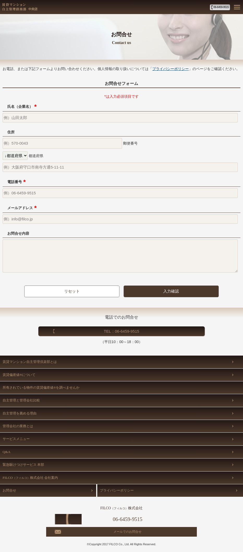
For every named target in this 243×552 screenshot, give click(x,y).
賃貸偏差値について (19, 375)
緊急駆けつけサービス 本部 (23, 465)
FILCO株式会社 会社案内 (30, 478)
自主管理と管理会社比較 (21, 400)
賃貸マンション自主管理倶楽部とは (30, 362)
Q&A (6, 452)
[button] (236, 7)
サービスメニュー (16, 439)
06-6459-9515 (221, 7)
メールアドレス (22, 208)
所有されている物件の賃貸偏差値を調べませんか (41, 387)
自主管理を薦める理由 (20, 413)
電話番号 (16, 182)
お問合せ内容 (18, 233)
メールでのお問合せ (127, 532)
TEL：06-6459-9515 (121, 331)
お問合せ (9, 490)
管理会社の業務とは (18, 426)
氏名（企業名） (22, 106)
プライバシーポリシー (170, 69)
